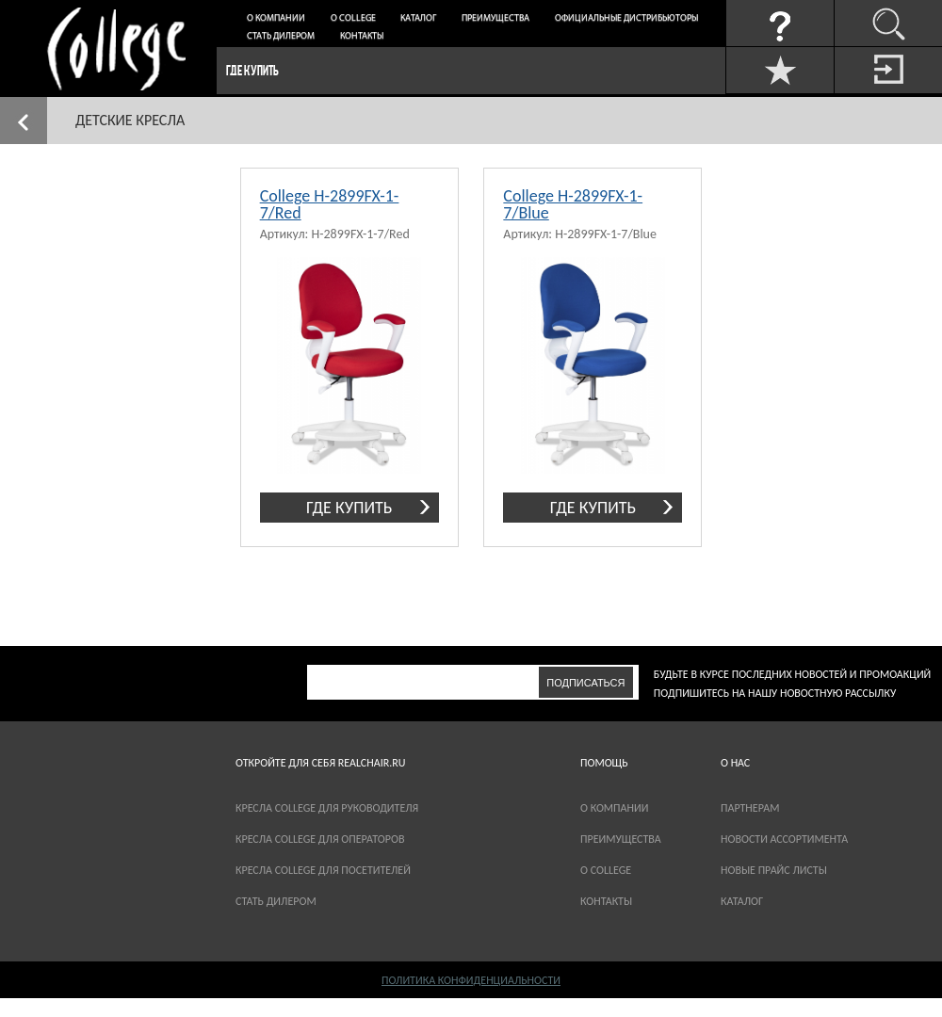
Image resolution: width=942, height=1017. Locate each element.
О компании (276, 18)
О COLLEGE (605, 870)
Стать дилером (281, 36)
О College (353, 18)
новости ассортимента (784, 839)
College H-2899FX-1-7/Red (329, 204)
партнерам (750, 808)
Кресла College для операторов (320, 839)
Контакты (361, 36)
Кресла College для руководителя (327, 808)
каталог (742, 901)
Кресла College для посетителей (323, 870)
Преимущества (495, 18)
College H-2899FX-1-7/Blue (572, 204)
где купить (349, 507)
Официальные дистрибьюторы (626, 18)
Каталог (418, 18)
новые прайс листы (774, 870)
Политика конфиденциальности (471, 980)
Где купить (252, 70)
